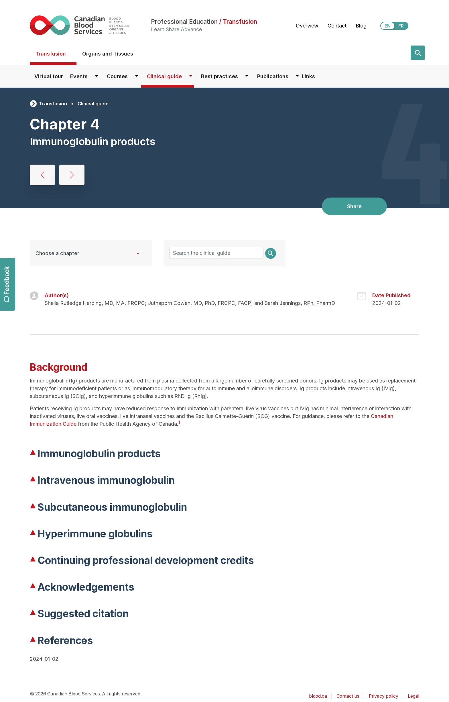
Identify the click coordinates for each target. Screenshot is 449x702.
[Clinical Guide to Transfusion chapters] (91, 253)
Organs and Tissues (107, 54)
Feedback (6, 284)
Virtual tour (48, 76)
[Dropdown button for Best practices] (247, 76)
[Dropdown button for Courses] (136, 76)
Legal (413, 696)
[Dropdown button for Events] (96, 76)
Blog (361, 26)
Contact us (347, 696)
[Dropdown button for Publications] (297, 76)
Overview (307, 26)
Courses (117, 76)
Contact (337, 26)
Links (308, 76)
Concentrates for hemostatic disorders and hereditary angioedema (71, 175)
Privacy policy (383, 696)
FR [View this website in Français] (401, 26)
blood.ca (318, 696)
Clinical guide (164, 76)
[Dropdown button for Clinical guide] (191, 76)
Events (79, 76)
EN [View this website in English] (388, 26)
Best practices (219, 76)
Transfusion (51, 54)
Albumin (42, 175)
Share (354, 206)
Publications (272, 76)
